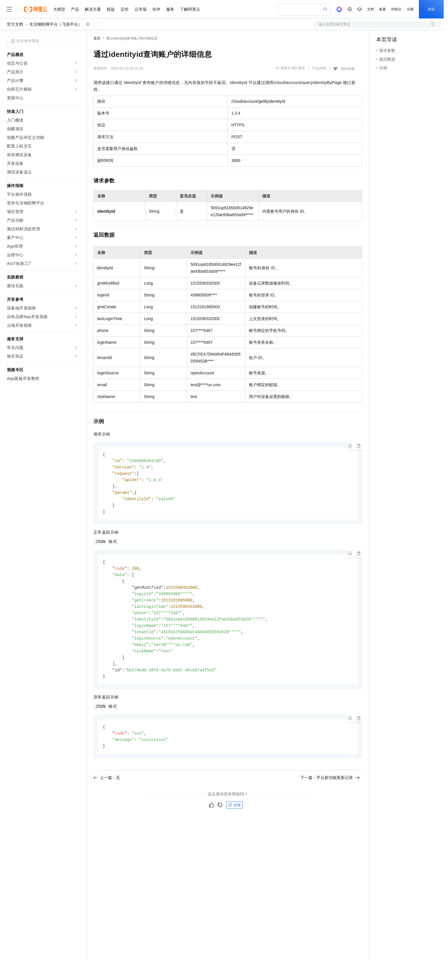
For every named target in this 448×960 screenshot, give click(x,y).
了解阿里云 (190, 9)
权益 (111, 9)
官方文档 (15, 24)
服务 (170, 9)
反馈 (234, 815)
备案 (382, 9)
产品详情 (319, 68)
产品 (75, 9)
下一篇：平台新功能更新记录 (330, 787)
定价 (125, 9)
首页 (96, 38)
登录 (431, 9)
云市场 (140, 9)
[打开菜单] (9, 9)
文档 (370, 9)
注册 (410, 9)
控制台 (396, 9)
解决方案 (93, 9)
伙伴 (156, 9)
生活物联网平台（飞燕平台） (55, 24)
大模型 (59, 9)
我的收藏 (348, 69)
